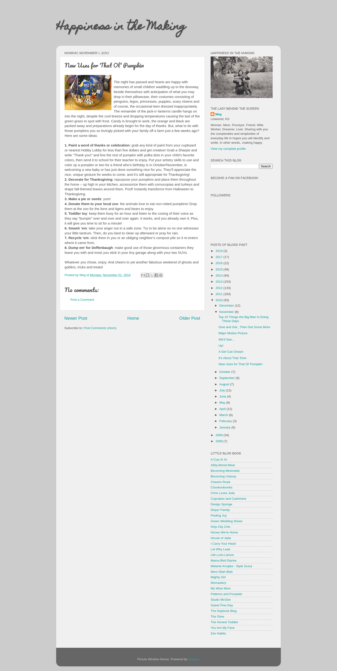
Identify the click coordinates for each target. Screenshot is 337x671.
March (224, 415)
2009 (219, 435)
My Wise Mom (221, 588)
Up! (221, 345)
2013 (219, 281)
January (225, 427)
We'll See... (226, 339)
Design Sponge (221, 504)
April (223, 409)
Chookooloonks (221, 487)
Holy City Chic (221, 527)
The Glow (217, 616)
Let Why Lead (220, 549)
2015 (219, 269)
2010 (219, 300)
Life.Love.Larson (222, 555)
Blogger (193, 659)
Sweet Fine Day (222, 605)
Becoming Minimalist (225, 470)
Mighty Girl (218, 577)
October (225, 372)
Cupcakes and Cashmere (228, 498)
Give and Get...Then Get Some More (244, 327)
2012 (219, 288)
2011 (219, 294)
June (223, 396)
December (227, 305)
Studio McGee (221, 599)
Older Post (189, 318)
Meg (218, 114)
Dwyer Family (220, 510)
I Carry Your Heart (223, 543)
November (227, 312)
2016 (219, 263)
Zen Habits (218, 633)
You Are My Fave (222, 628)
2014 (219, 275)
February (226, 421)
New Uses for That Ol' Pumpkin (241, 364)
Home (133, 318)
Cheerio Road (220, 482)
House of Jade (221, 538)
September (227, 378)
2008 (219, 441)
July (222, 390)
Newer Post (75, 318)
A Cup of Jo (219, 459)
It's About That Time (232, 358)
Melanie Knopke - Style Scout (231, 566)
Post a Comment (82, 299)
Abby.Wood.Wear (223, 465)
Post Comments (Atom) (100, 328)
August (224, 384)
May (222, 402)
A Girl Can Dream (231, 351)
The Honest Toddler (224, 622)
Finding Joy (219, 515)
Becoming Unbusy (223, 476)
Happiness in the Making (121, 27)
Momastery (218, 583)
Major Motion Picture (233, 333)
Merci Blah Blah (222, 572)
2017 (219, 257)
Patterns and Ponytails (226, 594)
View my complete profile (228, 148)
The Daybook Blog (224, 611)
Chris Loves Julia (223, 493)
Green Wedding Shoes (226, 521)
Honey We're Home (224, 532)
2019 (219, 251)
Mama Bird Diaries (224, 560)
